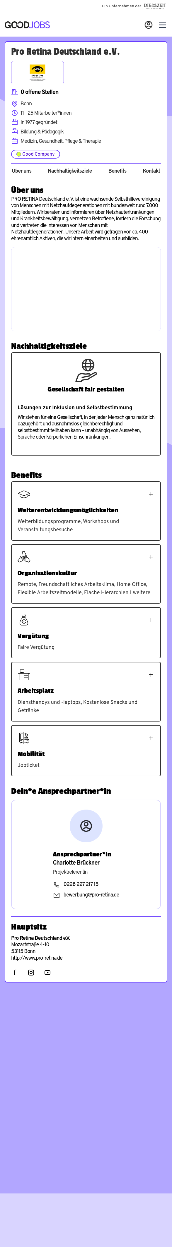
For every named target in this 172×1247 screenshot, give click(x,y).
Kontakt (151, 171)
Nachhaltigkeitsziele (70, 171)
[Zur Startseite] (27, 24)
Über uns (21, 171)
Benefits (117, 171)
